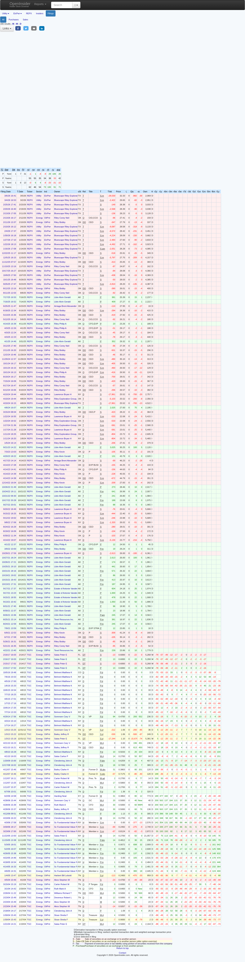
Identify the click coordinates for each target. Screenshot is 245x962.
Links (7, 28)
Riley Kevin (59, 452)
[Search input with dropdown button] (61, 5)
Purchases (14, 19)
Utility (38, 196)
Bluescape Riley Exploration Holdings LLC (74, 196)
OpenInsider (20, 4)
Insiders (39, 13)
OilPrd (47, 218)
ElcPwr (47, 196)
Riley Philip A (60, 324)
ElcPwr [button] (17, 13)
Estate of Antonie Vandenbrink (68, 588)
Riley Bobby (59, 222)
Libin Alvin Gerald (62, 297)
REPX (29, 13)
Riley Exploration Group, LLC (67, 399)
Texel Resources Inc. (64, 619)
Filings (51, 13)
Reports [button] (40, 4)
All (3, 19)
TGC (29, 655)
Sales (25, 19)
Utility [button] (5, 13)
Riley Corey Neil (61, 218)
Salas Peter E (60, 655)
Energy (39, 218)
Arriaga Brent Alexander (65, 306)
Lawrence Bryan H (63, 394)
